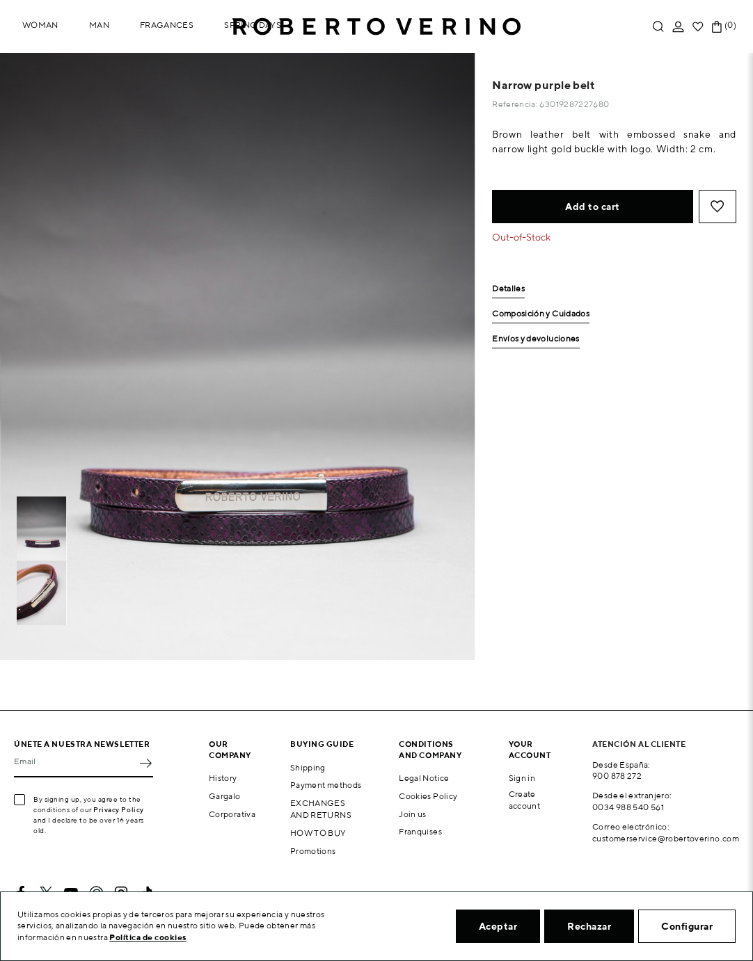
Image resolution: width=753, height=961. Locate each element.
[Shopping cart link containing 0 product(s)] (717, 27)
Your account (530, 749)
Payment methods (325, 785)
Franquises (420, 831)
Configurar (687, 926)
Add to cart (592, 206)
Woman (40, 24)
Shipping (308, 767)
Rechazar (589, 926)
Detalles (508, 288)
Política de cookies (148, 937)
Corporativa (232, 814)
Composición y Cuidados (540, 313)
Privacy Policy (118, 809)
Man (99, 24)
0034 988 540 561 (628, 807)
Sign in (522, 778)
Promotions (313, 851)
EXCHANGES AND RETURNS (320, 809)
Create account (525, 800)
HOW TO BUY (318, 832)
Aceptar (498, 926)
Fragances (166, 24)
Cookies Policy (428, 796)
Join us (413, 814)
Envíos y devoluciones (536, 339)
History (223, 778)
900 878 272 (617, 775)
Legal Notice (424, 778)
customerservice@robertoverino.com (665, 838)
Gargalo (225, 796)
